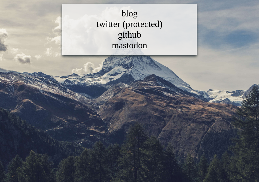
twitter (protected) (130, 24)
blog (129, 13)
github (129, 35)
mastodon (129, 45)
